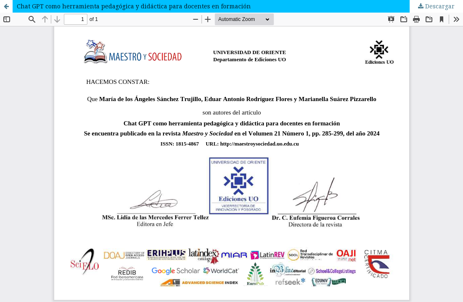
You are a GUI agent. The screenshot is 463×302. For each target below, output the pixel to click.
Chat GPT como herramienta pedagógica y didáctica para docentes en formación (134, 6)
